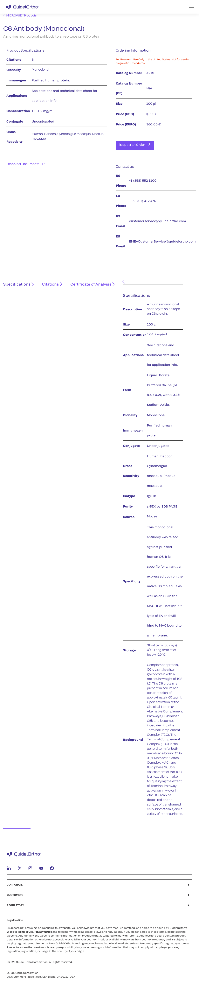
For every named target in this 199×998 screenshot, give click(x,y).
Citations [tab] (48, 284)
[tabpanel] (149, 554)
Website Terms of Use (20, 929)
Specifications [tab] (16, 284)
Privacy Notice (43, 929)
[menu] (123, 7)
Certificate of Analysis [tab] (87, 284)
